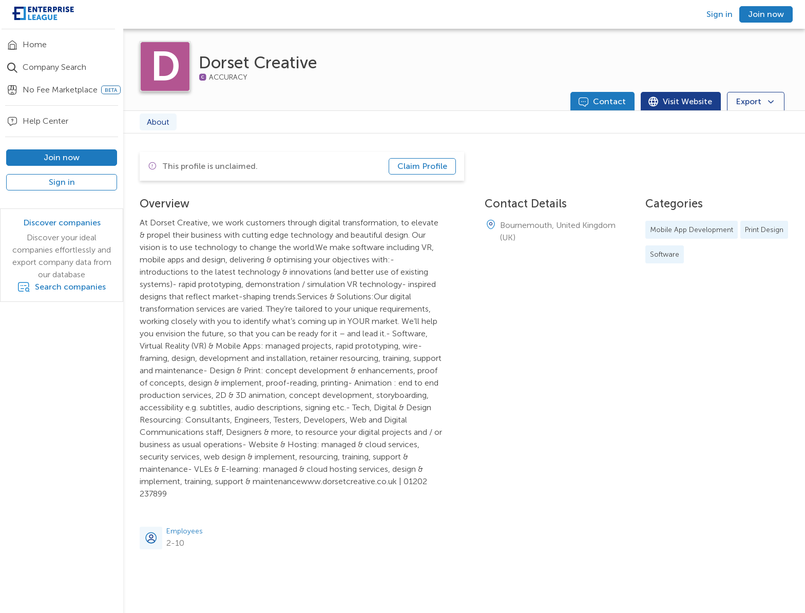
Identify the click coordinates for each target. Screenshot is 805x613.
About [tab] (158, 122)
